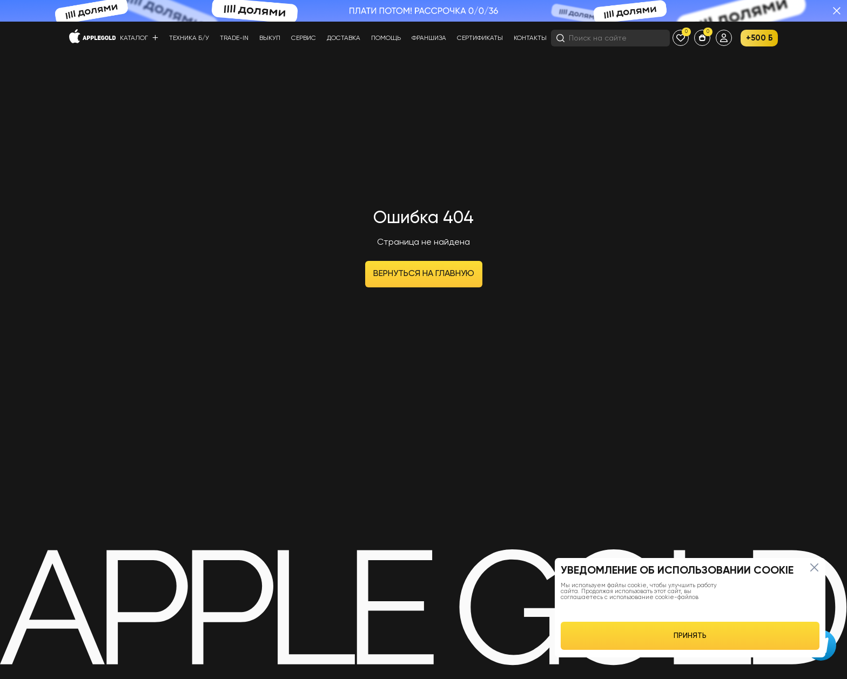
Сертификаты (480, 38)
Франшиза (429, 38)
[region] (690, 607)
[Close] (814, 567)
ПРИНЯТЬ (690, 636)
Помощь (386, 38)
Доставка (343, 38)
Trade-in (234, 38)
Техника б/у (189, 38)
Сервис (303, 38)
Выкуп (269, 38)
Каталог (139, 38)
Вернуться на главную (423, 274)
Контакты (530, 38)
